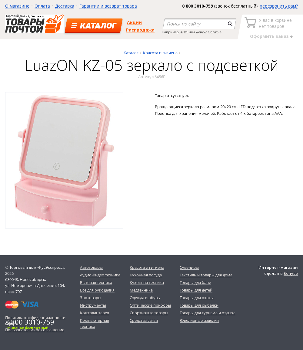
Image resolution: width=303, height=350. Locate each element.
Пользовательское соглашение (34, 329)
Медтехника (141, 290)
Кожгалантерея (94, 312)
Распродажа (140, 30)
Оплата (42, 6)
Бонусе (291, 273)
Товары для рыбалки (199, 305)
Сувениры (189, 267)
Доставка (64, 6)
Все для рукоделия (97, 290)
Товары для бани (195, 282)
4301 (184, 32)
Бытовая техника (96, 282)
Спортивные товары (149, 312)
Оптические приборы (150, 305)
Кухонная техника (147, 282)
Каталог (131, 52)
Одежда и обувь (145, 297)
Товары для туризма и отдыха (207, 312)
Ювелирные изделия (199, 320)
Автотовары (91, 267)
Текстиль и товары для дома (206, 275)
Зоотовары (90, 297)
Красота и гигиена (160, 52)
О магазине (17, 6)
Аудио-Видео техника (100, 275)
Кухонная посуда (146, 275)
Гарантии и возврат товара (108, 6)
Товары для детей (196, 290)
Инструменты (93, 305)
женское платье (208, 32)
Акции (134, 22)
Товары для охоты (197, 297)
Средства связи (144, 320)
